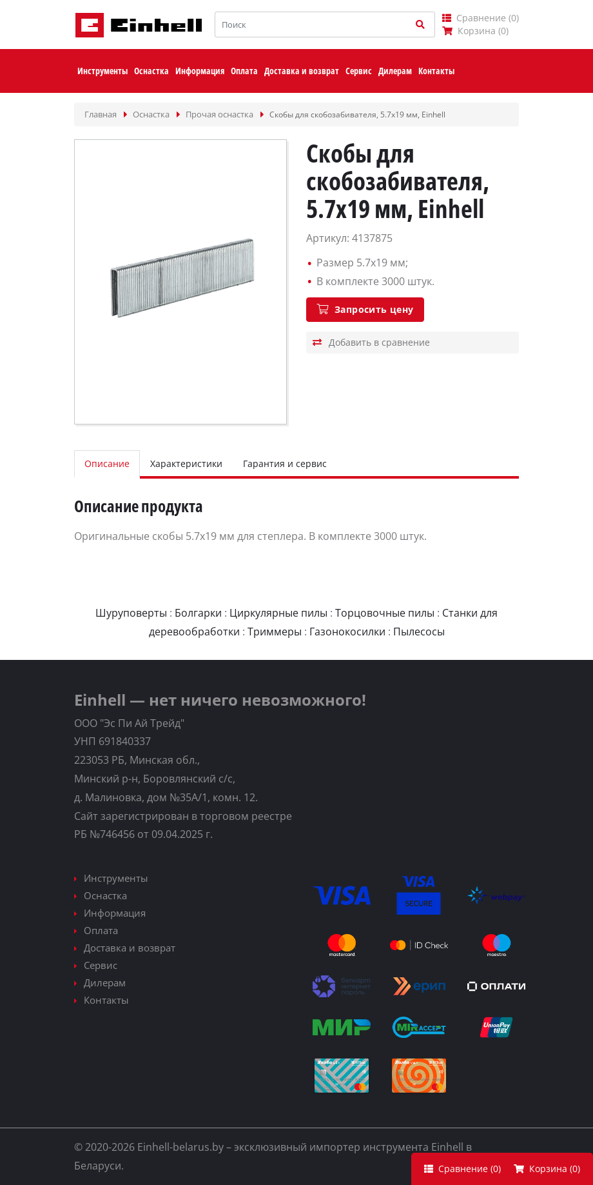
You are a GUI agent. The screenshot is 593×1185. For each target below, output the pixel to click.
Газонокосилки (347, 631)
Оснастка (105, 895)
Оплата (101, 930)
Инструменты (116, 877)
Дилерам (105, 982)
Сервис (100, 965)
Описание (107, 463)
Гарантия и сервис (285, 463)
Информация (115, 912)
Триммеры (275, 631)
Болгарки (198, 613)
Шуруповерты (131, 613)
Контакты (106, 999)
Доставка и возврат (129, 947)
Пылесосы (419, 631)
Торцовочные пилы (384, 613)
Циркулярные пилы (278, 613)
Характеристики (186, 463)
